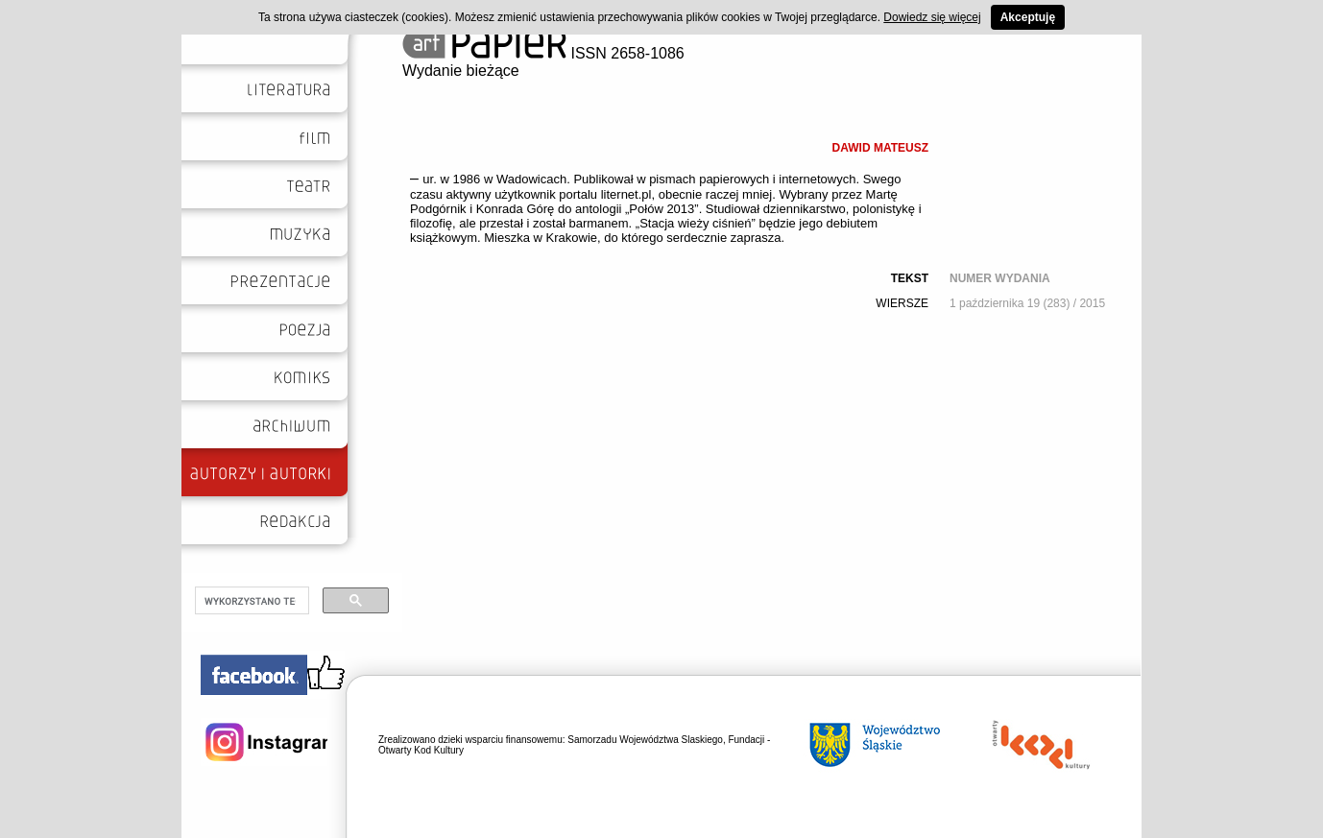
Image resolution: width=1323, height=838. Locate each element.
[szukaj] (250, 601)
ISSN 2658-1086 (543, 53)
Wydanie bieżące (460, 70)
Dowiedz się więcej (931, 17)
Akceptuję (1027, 17)
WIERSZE (902, 303)
